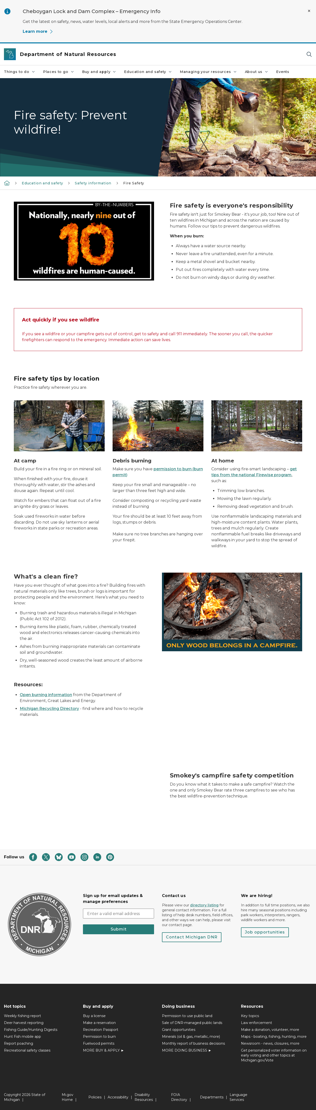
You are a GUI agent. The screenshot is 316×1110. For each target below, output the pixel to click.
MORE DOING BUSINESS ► (187, 1050)
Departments (211, 1097)
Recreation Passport (100, 1029)
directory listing (204, 905)
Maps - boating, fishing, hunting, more (274, 1036)
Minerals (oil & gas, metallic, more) (191, 1036)
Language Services (238, 1097)
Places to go (58, 72)
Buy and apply (99, 72)
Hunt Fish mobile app (22, 1036)
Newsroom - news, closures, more (270, 1043)
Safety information (93, 183)
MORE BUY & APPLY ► (103, 1050)
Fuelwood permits (98, 1043)
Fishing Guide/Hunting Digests (30, 1029)
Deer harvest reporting (23, 1023)
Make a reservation (99, 1023)
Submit (119, 929)
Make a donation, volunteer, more (270, 1029)
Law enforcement (256, 1023)
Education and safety (148, 72)
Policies (94, 1097)
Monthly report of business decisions (193, 1043)
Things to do (19, 72)
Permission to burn (99, 1036)
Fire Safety (133, 183)
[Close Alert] (309, 11)
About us (257, 72)
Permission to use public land (187, 1016)
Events (282, 72)
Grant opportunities (178, 1029)
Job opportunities (265, 932)
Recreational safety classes (27, 1050)
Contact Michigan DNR (191, 937)
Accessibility (118, 1097)
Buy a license (94, 1016)
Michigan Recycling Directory (49, 708)
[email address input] (118, 913)
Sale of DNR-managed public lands (192, 1023)
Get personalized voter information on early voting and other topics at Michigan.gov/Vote (274, 1055)
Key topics (250, 1016)
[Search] (309, 54)
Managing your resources (208, 72)
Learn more (38, 31)
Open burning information (46, 694)
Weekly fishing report (22, 1016)
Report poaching (18, 1043)
